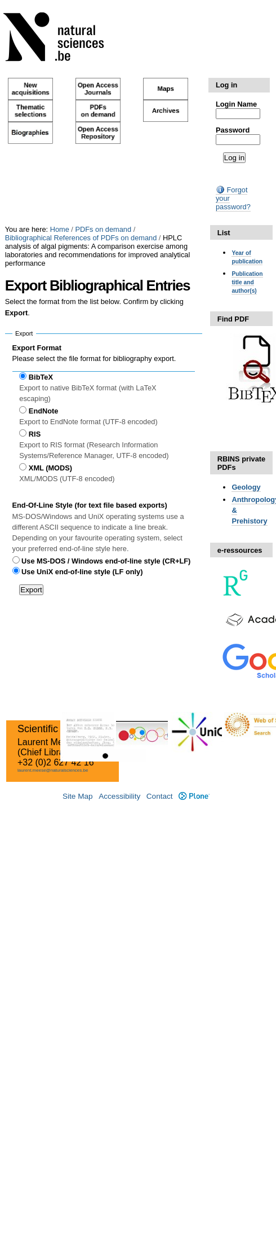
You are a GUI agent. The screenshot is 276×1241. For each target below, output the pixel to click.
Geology (246, 487)
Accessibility (119, 796)
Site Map (78, 796)
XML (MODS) (50, 468)
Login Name (236, 104)
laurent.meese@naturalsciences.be (52, 770)
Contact (159, 796)
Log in (226, 85)
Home (59, 229)
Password (233, 130)
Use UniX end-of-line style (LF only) (82, 571)
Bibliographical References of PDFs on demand (81, 238)
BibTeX (41, 377)
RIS (35, 434)
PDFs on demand (103, 229)
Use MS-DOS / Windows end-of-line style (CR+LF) (105, 561)
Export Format (36, 348)
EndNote (44, 411)
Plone (194, 796)
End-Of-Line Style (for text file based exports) (89, 505)
